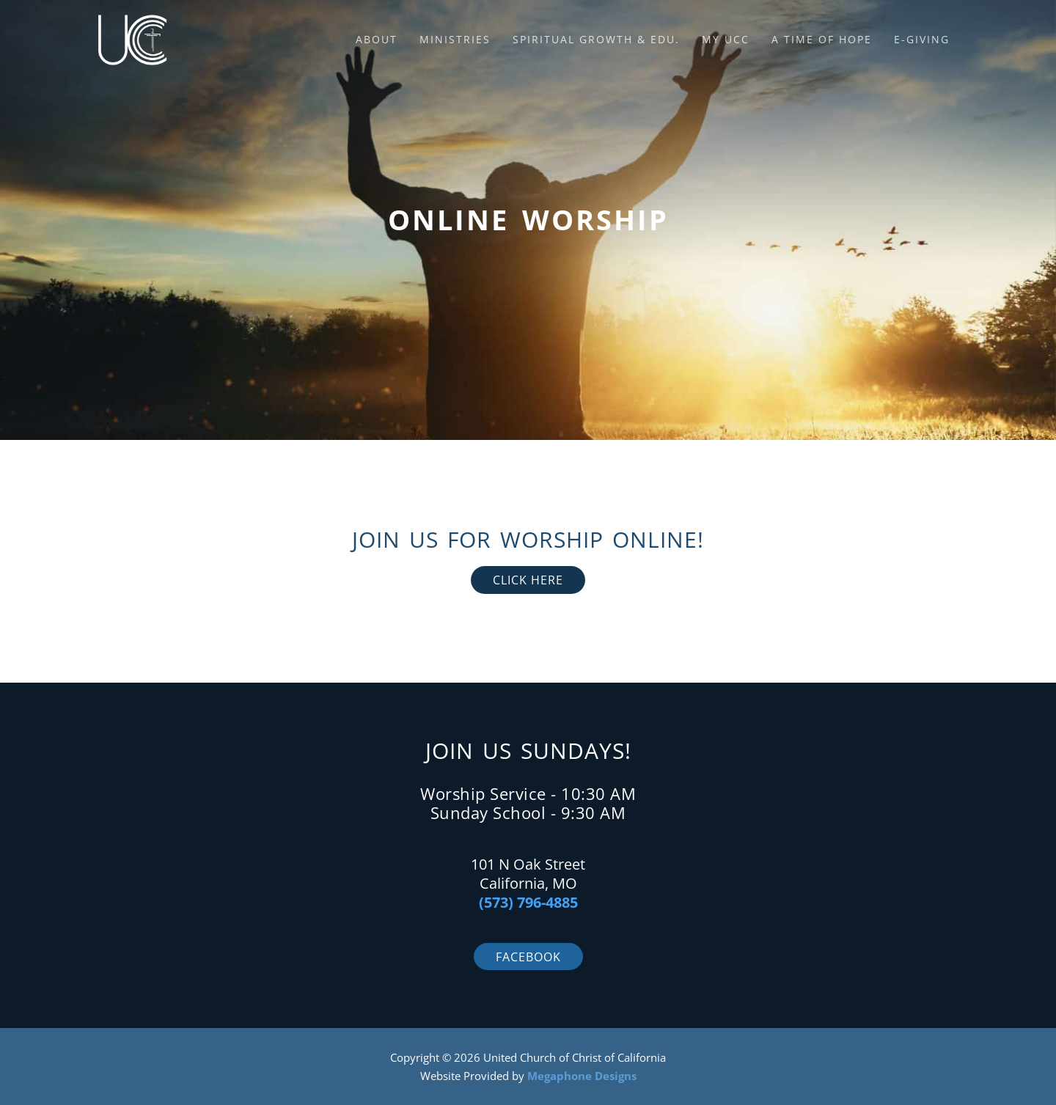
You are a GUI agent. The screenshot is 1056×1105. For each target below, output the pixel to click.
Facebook (528, 957)
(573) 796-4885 (528, 902)
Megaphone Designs (582, 1075)
